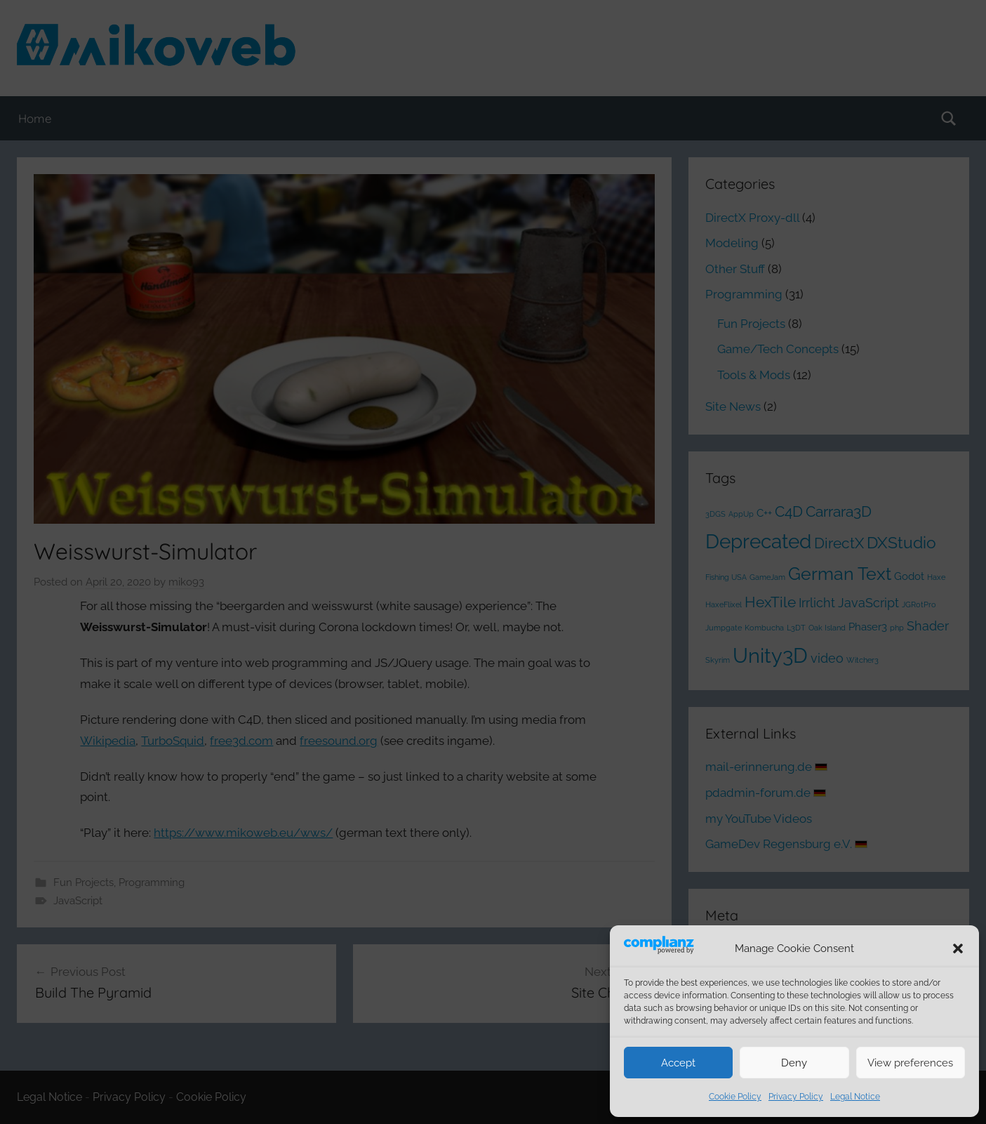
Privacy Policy (795, 1097)
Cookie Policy (735, 1097)
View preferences (910, 1063)
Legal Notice (855, 1097)
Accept (678, 1063)
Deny (794, 1063)
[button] (958, 948)
